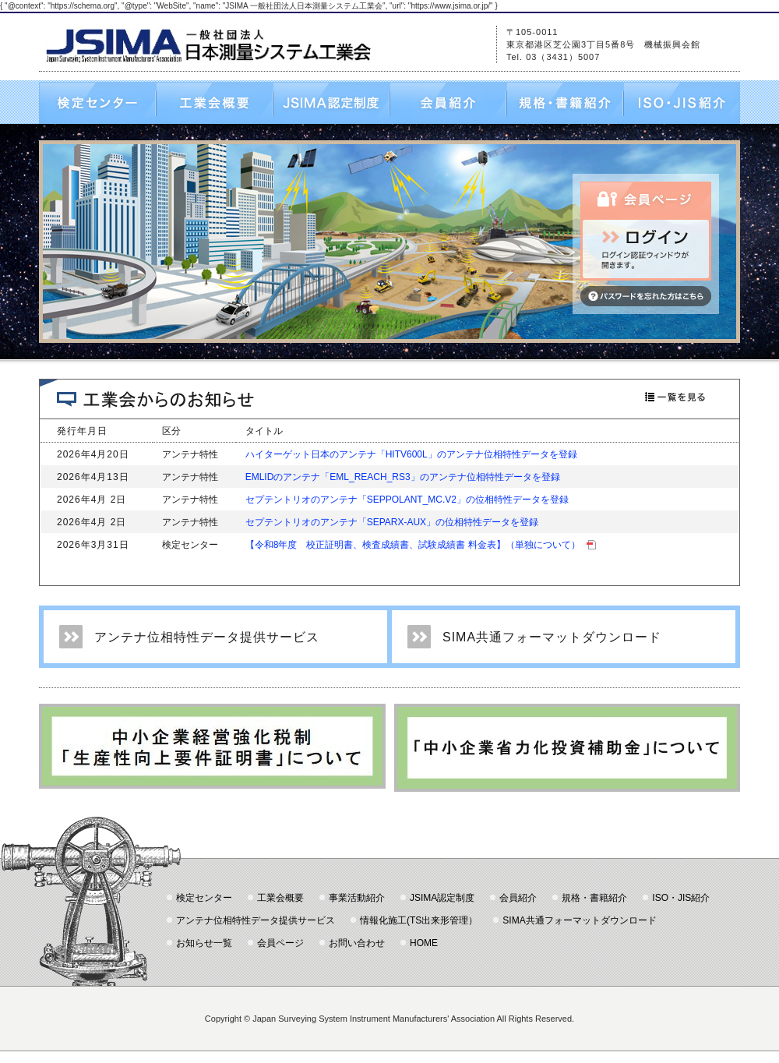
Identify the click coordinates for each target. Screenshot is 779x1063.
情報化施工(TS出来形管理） (419, 920)
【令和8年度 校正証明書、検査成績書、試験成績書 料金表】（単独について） (420, 544)
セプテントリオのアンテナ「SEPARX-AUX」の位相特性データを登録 (391, 522)
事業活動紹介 (357, 897)
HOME (424, 943)
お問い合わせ (357, 943)
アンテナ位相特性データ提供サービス (206, 637)
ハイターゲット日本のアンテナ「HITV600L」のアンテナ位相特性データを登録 (411, 454)
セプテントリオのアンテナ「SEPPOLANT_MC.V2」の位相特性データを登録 (407, 499)
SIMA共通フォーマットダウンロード (551, 637)
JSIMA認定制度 (331, 103)
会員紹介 (448, 103)
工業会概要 (214, 103)
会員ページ (280, 943)
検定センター (97, 103)
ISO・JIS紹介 (681, 103)
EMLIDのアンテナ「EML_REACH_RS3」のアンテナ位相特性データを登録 (402, 476)
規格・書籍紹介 (564, 103)
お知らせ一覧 (204, 943)
